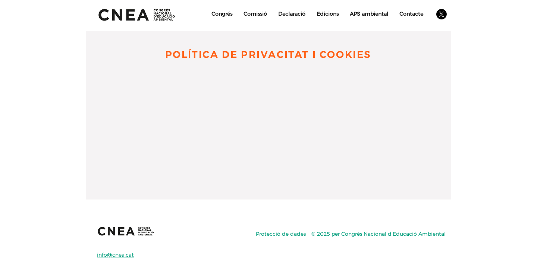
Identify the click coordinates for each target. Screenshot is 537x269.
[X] (441, 14)
